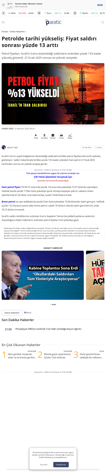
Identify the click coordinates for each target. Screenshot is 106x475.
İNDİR (100, 5)
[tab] (51, 304)
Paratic (5, 31)
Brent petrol (8, 201)
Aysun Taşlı (12, 147)
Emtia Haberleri (17, 31)
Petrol (27, 313)
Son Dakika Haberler (18, 319)
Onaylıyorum (61, 465)
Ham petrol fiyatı (11, 187)
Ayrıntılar (43, 464)
